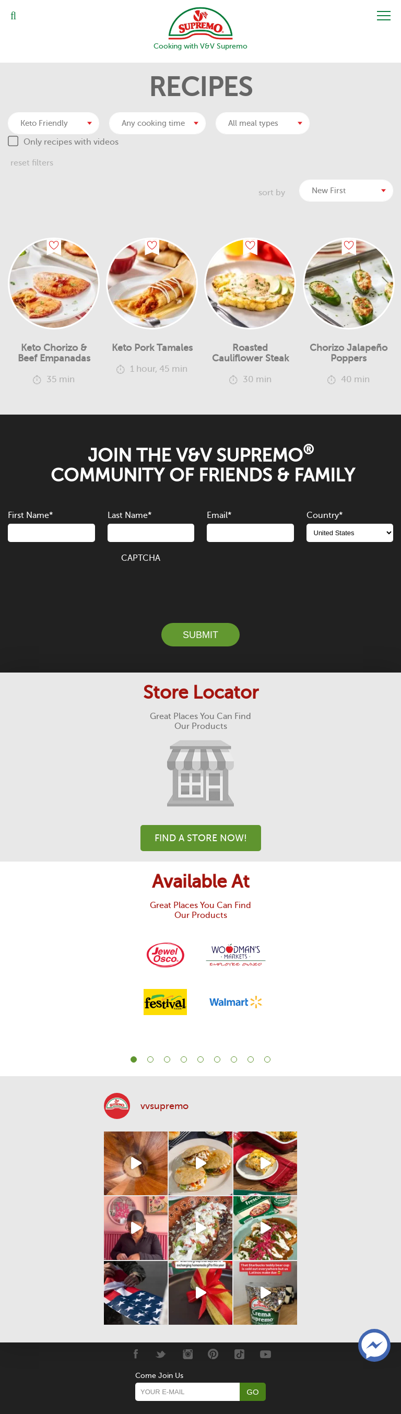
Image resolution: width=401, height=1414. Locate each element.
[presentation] (200, 587)
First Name (30, 515)
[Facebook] (134, 1354)
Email (219, 515)
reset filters (31, 163)
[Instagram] (187, 1354)
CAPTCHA (140, 558)
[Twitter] (161, 1354)
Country (324, 515)
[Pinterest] (213, 1354)
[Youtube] (265, 1354)
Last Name (129, 515)
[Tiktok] (239, 1354)
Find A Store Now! (201, 838)
